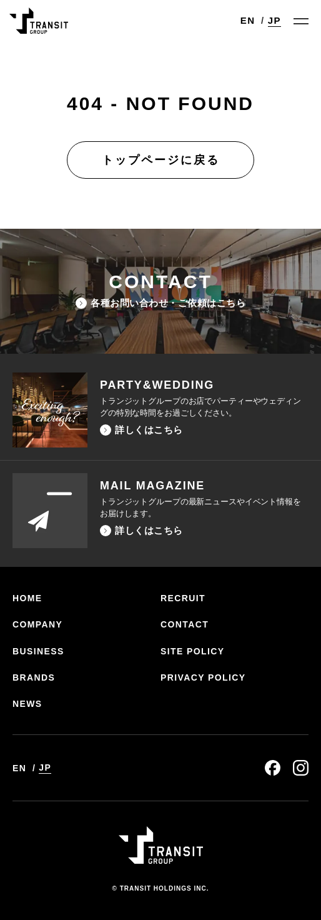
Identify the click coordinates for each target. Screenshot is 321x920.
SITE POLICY (192, 651)
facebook (272, 768)
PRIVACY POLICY (203, 677)
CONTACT (184, 624)
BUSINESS (38, 651)
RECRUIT (182, 598)
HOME (27, 598)
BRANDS (33, 677)
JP (274, 20)
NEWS (27, 704)
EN (247, 20)
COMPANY (37, 624)
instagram (301, 768)
